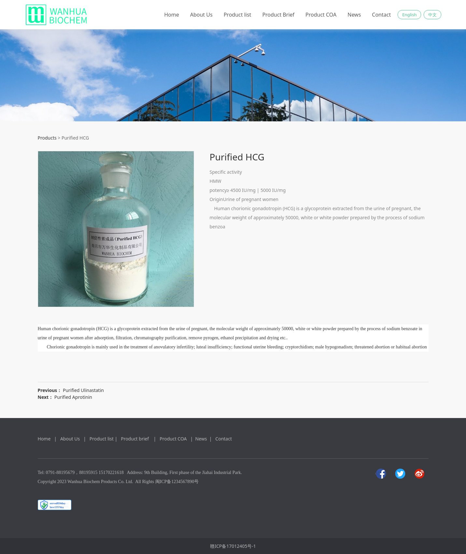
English (409, 15)
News (354, 14)
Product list (237, 14)
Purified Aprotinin (73, 397)
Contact (381, 14)
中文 (432, 15)
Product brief (136, 439)
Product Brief (278, 14)
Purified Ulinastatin (83, 390)
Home (171, 14)
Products (47, 138)
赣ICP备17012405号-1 (233, 546)
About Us (201, 14)
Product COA (320, 14)
